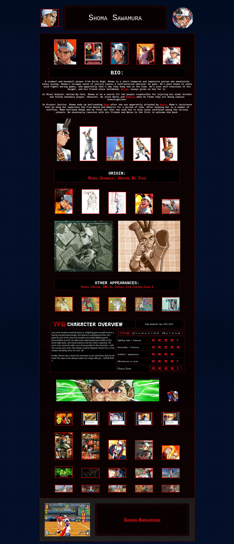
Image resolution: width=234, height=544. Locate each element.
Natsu (124, 89)
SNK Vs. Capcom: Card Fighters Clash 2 (128, 286)
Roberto (130, 97)
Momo (106, 104)
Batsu (163, 104)
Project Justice (90, 286)
